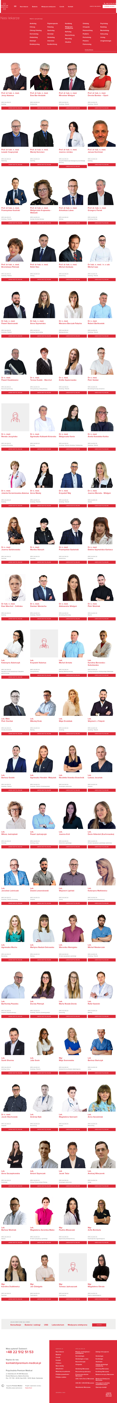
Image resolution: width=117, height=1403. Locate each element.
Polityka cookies (61, 1377)
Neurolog (68, 38)
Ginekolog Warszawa (82, 1369)
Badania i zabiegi (32, 1325)
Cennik (61, 6)
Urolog (102, 37)
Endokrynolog (35, 44)
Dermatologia (79, 1356)
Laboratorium (58, 1325)
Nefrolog (68, 32)
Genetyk (50, 34)
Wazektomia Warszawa (82, 1387)
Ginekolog (51, 37)
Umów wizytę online (109, 1394)
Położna (86, 41)
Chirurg (32, 27)
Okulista (68, 42)
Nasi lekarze (24, 6)
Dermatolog (34, 34)
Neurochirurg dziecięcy (83, 1371)
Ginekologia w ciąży (81, 1359)
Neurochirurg (69, 35)
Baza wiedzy (60, 1366)
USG (46, 1325)
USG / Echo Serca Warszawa (84, 1378)
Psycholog (104, 23)
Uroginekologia (105, 41)
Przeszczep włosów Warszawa (81, 1375)
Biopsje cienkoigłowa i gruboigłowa (82, 1352)
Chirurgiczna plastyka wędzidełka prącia (103, 1383)
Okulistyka (99, 1361)
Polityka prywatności (62, 1374)
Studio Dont (28, 1388)
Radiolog (103, 27)
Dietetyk (33, 41)
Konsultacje (15, 1325)
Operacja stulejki (101, 1387)
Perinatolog (87, 37)
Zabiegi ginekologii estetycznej (102, 1365)
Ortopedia (78, 1364)
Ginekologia (99, 1356)
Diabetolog (34, 37)
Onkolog (86, 23)
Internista (50, 41)
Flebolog (50, 27)
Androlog (33, 23)
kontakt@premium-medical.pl (23, 1363)
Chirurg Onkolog (36, 30)
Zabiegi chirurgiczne (102, 1352)
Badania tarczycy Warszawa (105, 1374)
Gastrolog (50, 30)
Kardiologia (99, 1359)
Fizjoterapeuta (52, 23)
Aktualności (59, 1368)
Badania (34, 6)
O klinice (58, 1363)
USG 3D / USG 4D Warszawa (84, 1383)
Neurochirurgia (80, 1361)
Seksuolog (104, 34)
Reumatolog (104, 30)
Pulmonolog (87, 44)
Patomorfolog (88, 30)
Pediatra (86, 34)
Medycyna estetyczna (48, 6)
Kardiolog (68, 23)
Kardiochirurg (52, 44)
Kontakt (70, 6)
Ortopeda (86, 27)
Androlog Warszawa (102, 1369)
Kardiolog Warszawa (102, 1371)
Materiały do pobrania (63, 1371)
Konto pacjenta (95, 6)
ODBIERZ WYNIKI (109, 6)
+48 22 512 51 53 (111, 3)
